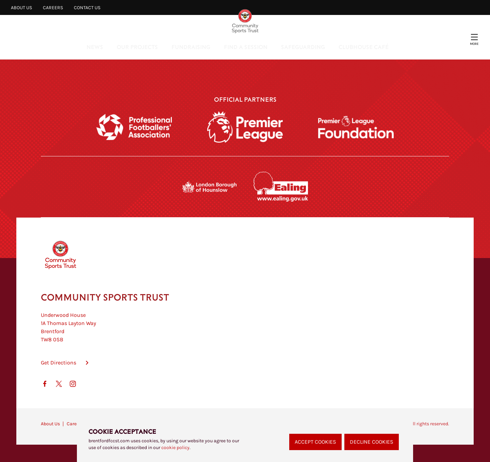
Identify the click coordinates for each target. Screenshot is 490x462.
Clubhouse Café (364, 46)
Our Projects (137, 46)
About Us (21, 8)
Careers (53, 8)
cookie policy (175, 447)
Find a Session (245, 46)
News (94, 46)
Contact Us (87, 8)
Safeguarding (303, 46)
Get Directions (58, 362)
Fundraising (191, 46)
